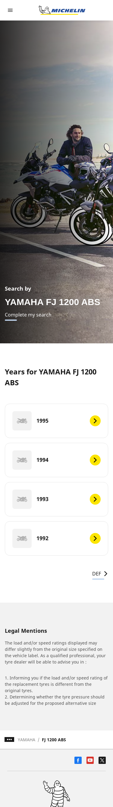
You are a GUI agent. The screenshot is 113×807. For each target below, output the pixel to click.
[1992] (56, 538)
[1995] (56, 421)
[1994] (56, 460)
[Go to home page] (62, 10)
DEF (100, 573)
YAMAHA (26, 739)
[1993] (56, 499)
